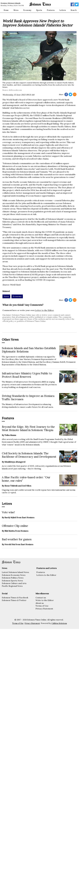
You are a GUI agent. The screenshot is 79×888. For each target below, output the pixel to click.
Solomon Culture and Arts (14, 583)
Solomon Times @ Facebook (15, 597)
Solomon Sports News (12, 580)
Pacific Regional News (12, 586)
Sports (39, 10)
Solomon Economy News (13, 575)
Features (51, 10)
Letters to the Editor (46, 575)
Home (6, 10)
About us (40, 603)
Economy (27, 10)
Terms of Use (42, 606)
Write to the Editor (45, 600)
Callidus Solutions (59, 623)
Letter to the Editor (44, 310)
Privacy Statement (44, 608)
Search (74, 10)
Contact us (41, 597)
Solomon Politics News (12, 577)
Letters (62, 10)
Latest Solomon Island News (15, 572)
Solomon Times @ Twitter (14, 600)
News (16, 10)
